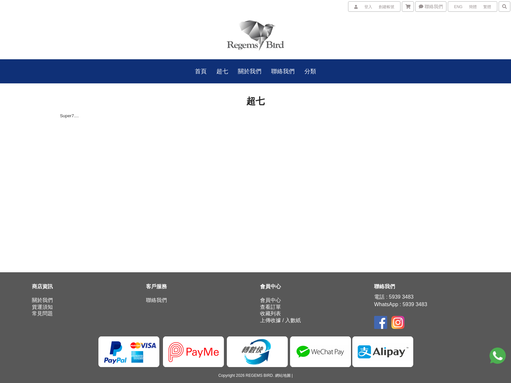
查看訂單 (270, 307)
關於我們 (42, 300)
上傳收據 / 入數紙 (280, 320)
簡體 (473, 7)
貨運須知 (42, 307)
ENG (458, 7)
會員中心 (270, 300)
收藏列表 (270, 313)
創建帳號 (386, 7)
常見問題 (42, 313)
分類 (310, 71)
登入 (368, 7)
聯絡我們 (431, 6)
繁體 (487, 7)
